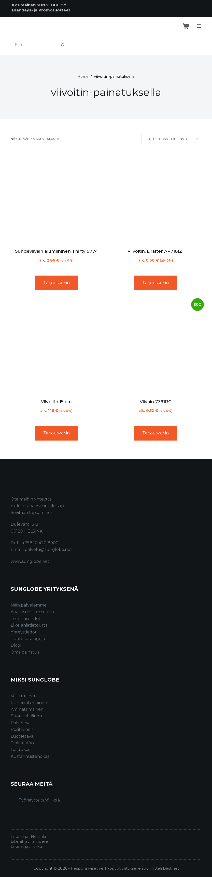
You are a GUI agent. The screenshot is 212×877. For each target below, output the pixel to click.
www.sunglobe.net (30, 561)
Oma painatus (25, 652)
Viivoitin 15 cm (56, 401)
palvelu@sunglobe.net (48, 549)
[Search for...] (34, 45)
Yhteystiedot (24, 632)
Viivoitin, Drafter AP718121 (155, 251)
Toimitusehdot (25, 618)
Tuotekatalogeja (28, 638)
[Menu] (199, 26)
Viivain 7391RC (155, 401)
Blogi (16, 645)
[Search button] (63, 45)
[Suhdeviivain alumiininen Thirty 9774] (56, 196)
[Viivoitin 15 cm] (56, 346)
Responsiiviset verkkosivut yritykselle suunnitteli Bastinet (125, 868)
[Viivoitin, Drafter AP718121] (156, 196)
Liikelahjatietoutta (29, 625)
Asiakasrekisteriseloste (33, 611)
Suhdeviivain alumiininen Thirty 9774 (56, 251)
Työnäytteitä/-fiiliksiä (39, 800)
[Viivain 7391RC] (156, 346)
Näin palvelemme (29, 605)
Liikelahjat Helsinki (28, 836)
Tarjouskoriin (56, 282)
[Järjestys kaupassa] (171, 139)
